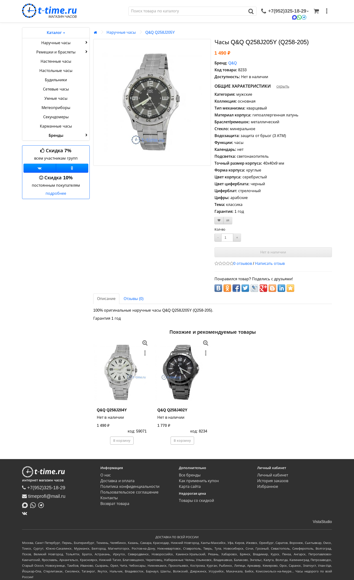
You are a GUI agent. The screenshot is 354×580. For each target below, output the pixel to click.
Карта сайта (190, 487)
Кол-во (219, 229)
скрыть (282, 86)
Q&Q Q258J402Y (172, 410)
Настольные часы (55, 71)
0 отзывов (242, 263)
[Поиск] (187, 11)
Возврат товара (114, 504)
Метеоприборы (56, 108)
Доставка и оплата (117, 481)
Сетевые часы (56, 89)
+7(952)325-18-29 (43, 487)
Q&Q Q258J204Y (112, 410)
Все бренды (189, 475)
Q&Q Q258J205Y (160, 32)
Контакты (109, 498)
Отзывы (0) (134, 299)
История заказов (272, 481)
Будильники (56, 80)
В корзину (121, 440)
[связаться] (285, 11)
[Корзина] (316, 11)
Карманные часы (56, 126)
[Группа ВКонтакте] (39, 168)
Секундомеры (56, 117)
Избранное (267, 487)
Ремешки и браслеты (62, 51)
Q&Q (232, 63)
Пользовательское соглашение (129, 492)
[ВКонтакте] (25, 513)
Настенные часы (56, 61)
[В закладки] (219, 220)
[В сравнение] (227, 220)
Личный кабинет (272, 475)
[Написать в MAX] (26, 504)
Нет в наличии (273, 252)
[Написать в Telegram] (42, 504)
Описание (106, 299)
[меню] (326, 11)
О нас (105, 475)
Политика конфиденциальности (129, 487)
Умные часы (55, 98)
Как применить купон (199, 481)
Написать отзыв (269, 263)
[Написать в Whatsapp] (34, 504)
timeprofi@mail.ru (43, 496)
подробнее (56, 193)
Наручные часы (64, 42)
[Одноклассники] (72, 168)
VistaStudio (322, 522)
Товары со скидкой (196, 501)
